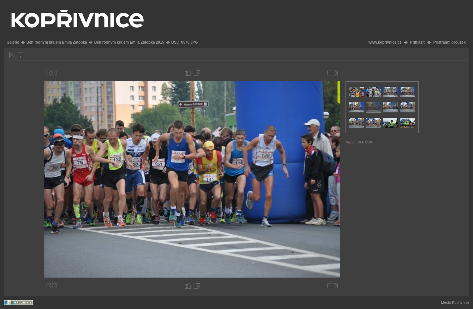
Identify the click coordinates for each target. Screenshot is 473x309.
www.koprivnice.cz (384, 42)
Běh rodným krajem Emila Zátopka (56, 42)
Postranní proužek (449, 42)
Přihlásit (417, 42)
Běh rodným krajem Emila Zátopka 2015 (129, 42)
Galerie (13, 42)
